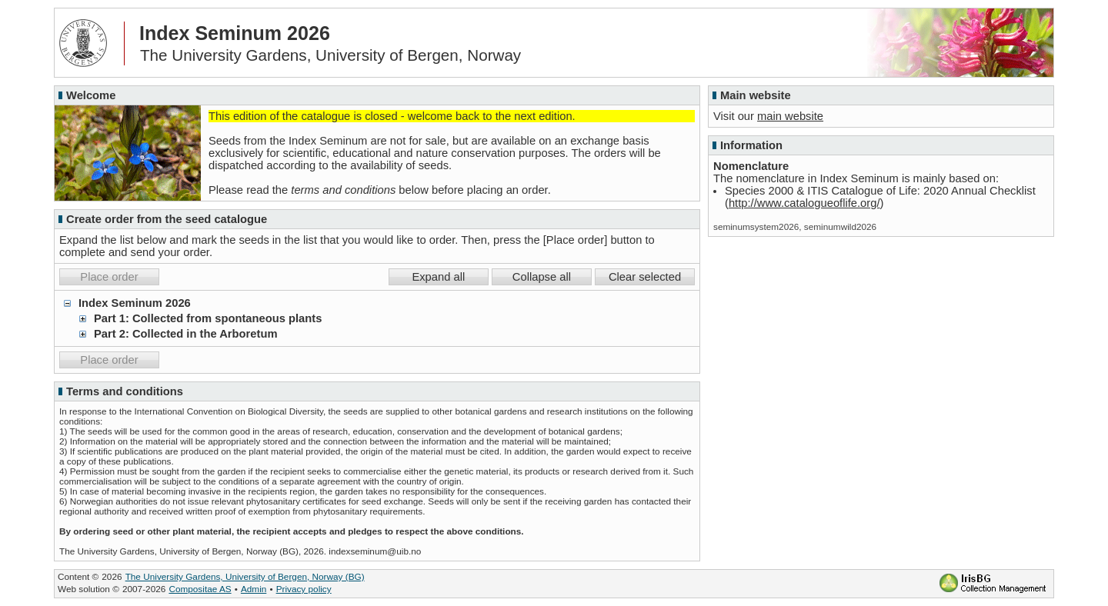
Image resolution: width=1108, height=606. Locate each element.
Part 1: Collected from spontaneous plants (208, 318)
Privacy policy (304, 589)
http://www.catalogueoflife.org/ (804, 203)
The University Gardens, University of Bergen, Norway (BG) (245, 576)
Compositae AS (200, 589)
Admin (253, 589)
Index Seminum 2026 (134, 303)
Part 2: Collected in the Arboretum (186, 334)
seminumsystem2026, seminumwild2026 (794, 226)
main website (790, 116)
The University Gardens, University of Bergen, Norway (330, 55)
